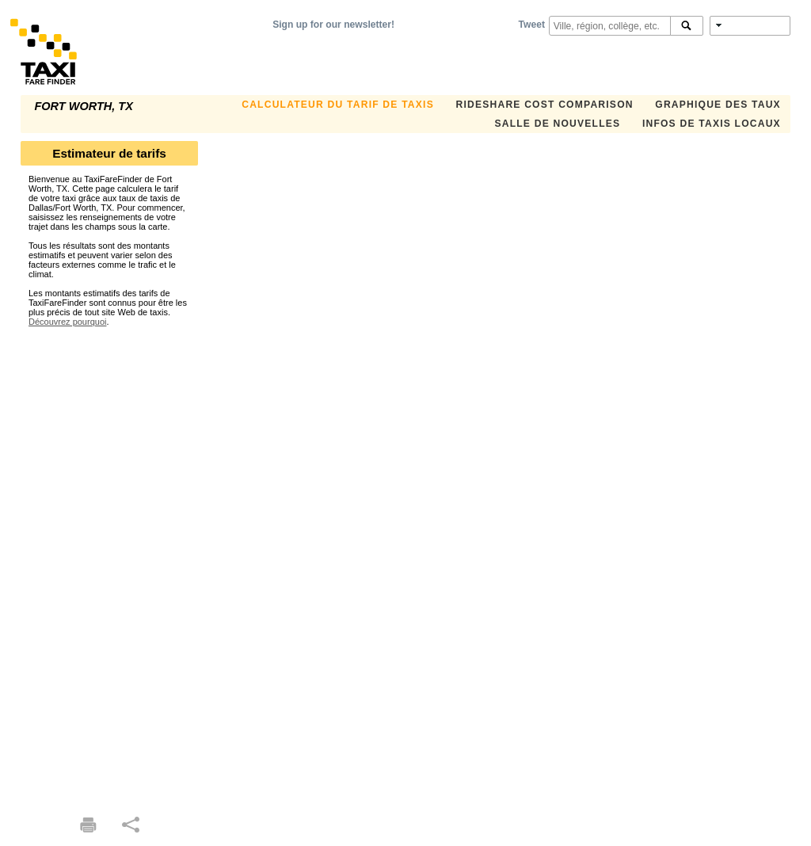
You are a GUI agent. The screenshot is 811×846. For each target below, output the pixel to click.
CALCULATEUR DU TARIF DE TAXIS (338, 104)
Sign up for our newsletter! (333, 24)
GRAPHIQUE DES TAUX (718, 104)
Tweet (532, 24)
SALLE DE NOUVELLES (557, 123)
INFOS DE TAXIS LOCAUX (711, 123)
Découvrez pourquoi (67, 321)
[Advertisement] (109, 564)
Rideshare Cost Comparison (544, 104)
